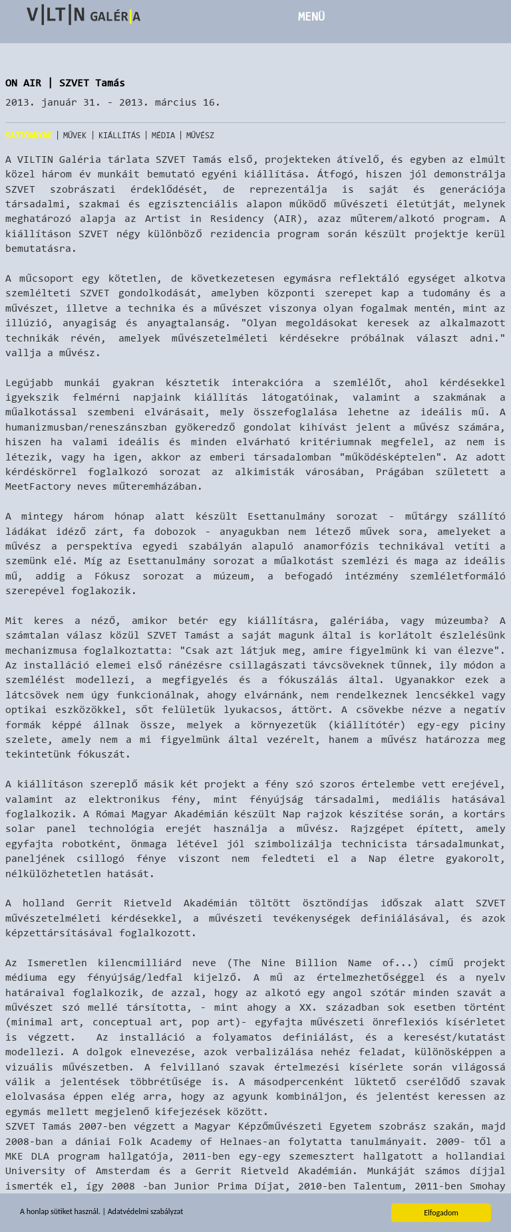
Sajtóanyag (28, 135)
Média (163, 135)
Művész (200, 135)
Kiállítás (119, 135)
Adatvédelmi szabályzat (145, 1211)
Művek (75, 135)
